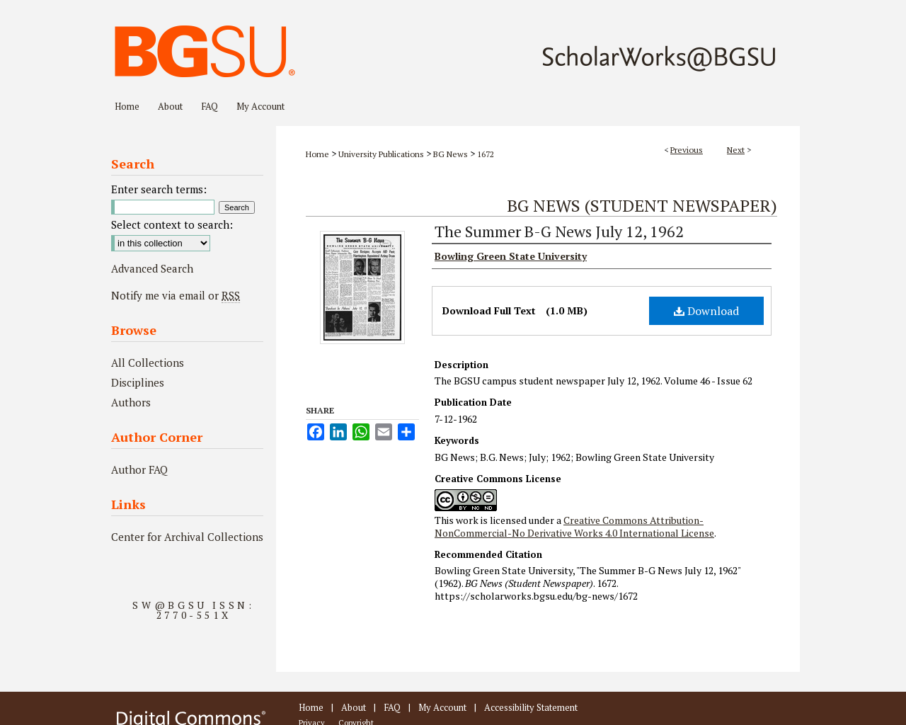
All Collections (147, 362)
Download (706, 311)
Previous (686, 149)
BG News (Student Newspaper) (642, 205)
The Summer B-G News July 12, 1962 (559, 231)
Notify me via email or (175, 295)
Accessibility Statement (531, 707)
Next (736, 149)
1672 (485, 154)
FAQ (392, 707)
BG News (450, 154)
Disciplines (137, 382)
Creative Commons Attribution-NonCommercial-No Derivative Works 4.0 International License (574, 526)
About (353, 707)
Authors (131, 402)
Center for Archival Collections (187, 537)
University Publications (381, 154)
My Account (442, 707)
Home (317, 154)
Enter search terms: (159, 189)
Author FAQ (139, 469)
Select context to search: (172, 224)
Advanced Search (152, 268)
